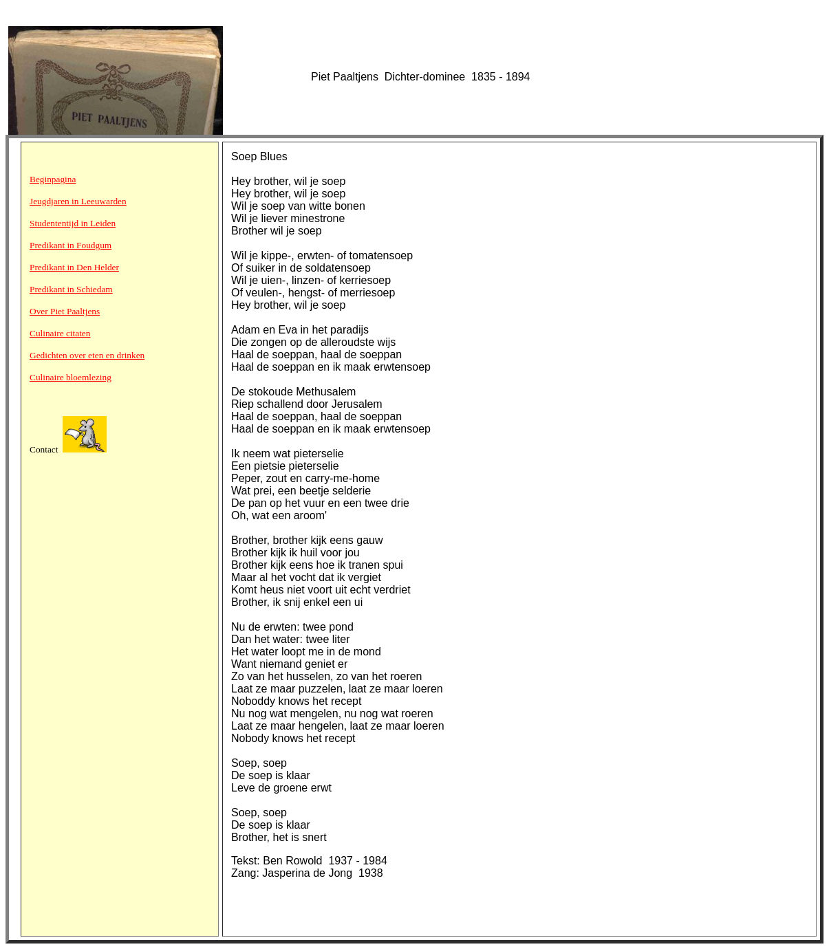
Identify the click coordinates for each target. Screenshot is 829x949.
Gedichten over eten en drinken (87, 355)
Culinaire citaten (60, 333)
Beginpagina (53, 179)
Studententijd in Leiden (73, 223)
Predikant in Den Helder (74, 267)
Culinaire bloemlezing (70, 377)
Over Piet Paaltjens (65, 311)
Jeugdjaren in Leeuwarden (78, 201)
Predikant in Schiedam (71, 289)
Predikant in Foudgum (70, 245)
